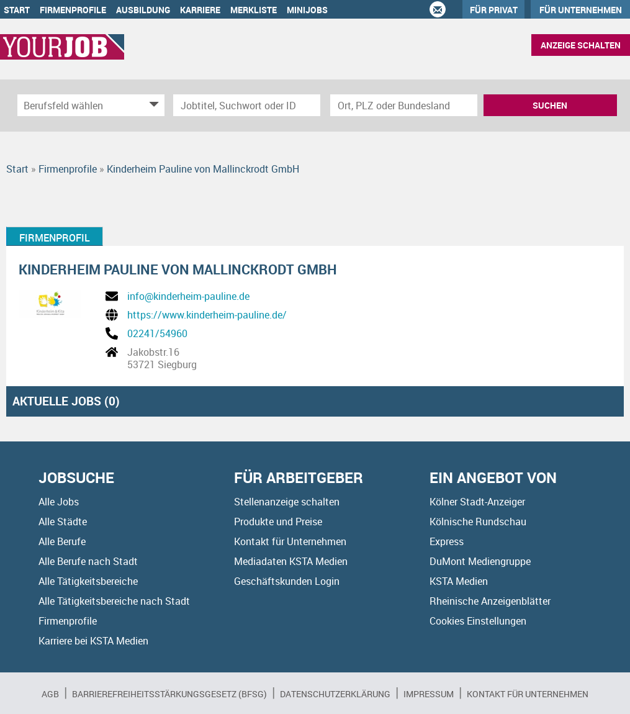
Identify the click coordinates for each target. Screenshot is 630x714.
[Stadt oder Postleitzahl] (403, 105)
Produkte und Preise (278, 521)
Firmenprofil (54, 238)
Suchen (550, 105)
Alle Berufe (62, 541)
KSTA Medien (459, 581)
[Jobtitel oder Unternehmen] (246, 105)
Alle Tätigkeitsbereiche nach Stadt (114, 601)
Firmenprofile (73, 10)
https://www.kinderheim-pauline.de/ (207, 315)
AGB (50, 694)
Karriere (200, 10)
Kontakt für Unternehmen (290, 541)
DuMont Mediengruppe (480, 561)
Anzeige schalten (581, 45)
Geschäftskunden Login (287, 581)
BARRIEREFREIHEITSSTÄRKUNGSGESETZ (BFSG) (169, 694)
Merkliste (253, 10)
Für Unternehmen (580, 10)
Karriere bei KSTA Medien (93, 641)
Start (17, 10)
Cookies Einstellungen (478, 621)
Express (447, 541)
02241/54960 (157, 333)
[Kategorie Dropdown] (152, 105)
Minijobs (307, 10)
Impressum (428, 694)
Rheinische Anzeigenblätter (490, 601)
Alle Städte (62, 521)
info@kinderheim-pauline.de (188, 296)
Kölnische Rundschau (478, 521)
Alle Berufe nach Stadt (88, 561)
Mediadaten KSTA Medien (291, 561)
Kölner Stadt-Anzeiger (477, 501)
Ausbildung (143, 10)
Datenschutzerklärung (335, 694)
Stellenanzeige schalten (287, 501)
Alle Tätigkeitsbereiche (88, 581)
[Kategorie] (78, 105)
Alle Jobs (58, 501)
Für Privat (494, 10)
